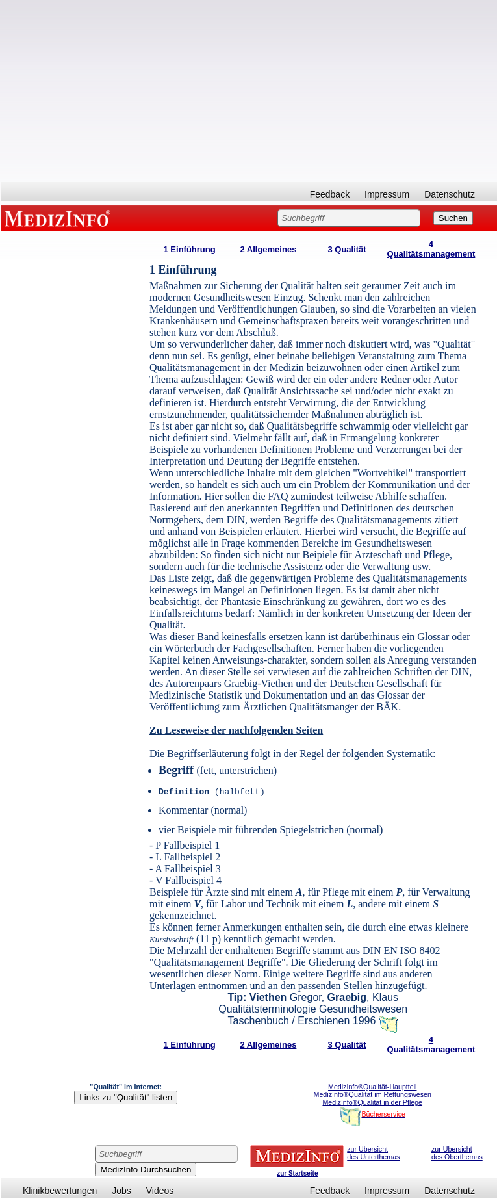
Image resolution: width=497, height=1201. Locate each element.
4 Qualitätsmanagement (431, 249)
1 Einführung (190, 249)
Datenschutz (449, 194)
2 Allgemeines (268, 249)
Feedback (330, 194)
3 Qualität (346, 249)
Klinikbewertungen (60, 1190)
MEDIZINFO (59, 218)
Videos (160, 1190)
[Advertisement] (249, 91)
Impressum (386, 194)
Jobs (121, 1190)
